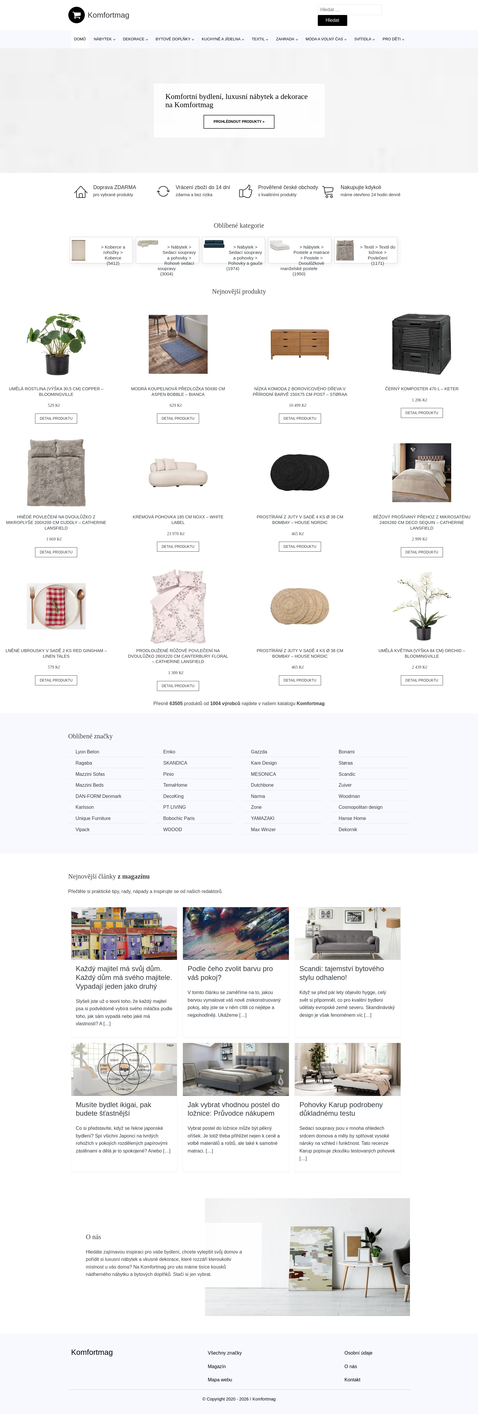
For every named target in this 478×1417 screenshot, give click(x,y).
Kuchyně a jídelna (221, 39)
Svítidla (362, 39)
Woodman (349, 796)
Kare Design (264, 762)
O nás (351, 1366)
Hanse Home (352, 818)
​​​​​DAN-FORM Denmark (99, 796)
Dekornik (348, 829)
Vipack (83, 829)
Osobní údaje (359, 1352)
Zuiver (345, 785)
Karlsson (85, 807)
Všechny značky (225, 1352)
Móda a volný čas (324, 39)
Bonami (347, 751)
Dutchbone (262, 785)
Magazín (217, 1366)
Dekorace (133, 39)
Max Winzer (263, 829)
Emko (169, 751)
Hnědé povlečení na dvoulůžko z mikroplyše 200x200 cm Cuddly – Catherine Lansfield (56, 522)
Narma (258, 796)
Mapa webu (220, 1379)
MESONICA (263, 774)
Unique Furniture (93, 818)
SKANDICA (175, 762)
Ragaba (84, 762)
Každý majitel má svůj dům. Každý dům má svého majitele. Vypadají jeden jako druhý (124, 977)
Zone (256, 807)
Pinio (168, 774)
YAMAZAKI (262, 818)
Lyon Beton (87, 751)
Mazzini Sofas (90, 774)
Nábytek (103, 39)
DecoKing (173, 796)
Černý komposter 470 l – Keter (422, 388)
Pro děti (392, 39)
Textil (258, 39)
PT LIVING (174, 807)
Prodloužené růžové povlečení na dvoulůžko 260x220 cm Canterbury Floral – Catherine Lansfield (178, 656)
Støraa (346, 762)
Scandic (347, 774)
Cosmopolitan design (361, 807)
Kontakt (352, 1379)
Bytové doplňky (173, 39)
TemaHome (175, 785)
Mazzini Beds (90, 785)
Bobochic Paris (179, 818)
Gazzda (259, 751)
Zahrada (285, 39)
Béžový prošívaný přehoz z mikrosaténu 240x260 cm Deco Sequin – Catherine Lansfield (422, 522)
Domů (80, 39)
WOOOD (172, 829)
